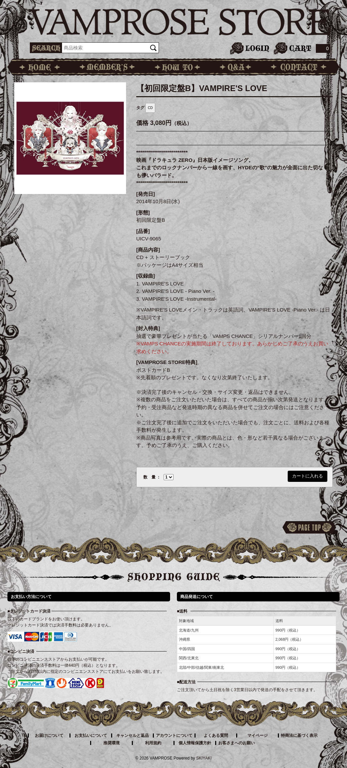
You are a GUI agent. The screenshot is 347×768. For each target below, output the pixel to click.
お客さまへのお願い (236, 743)
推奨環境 (111, 743)
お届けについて (49, 735)
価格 (142, 123)
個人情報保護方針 (195, 743)
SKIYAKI (204, 758)
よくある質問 (216, 735)
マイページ (257, 735)
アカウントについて (174, 735)
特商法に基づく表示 (299, 735)
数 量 (149, 477)
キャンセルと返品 (132, 735)
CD (150, 108)
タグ (140, 107)
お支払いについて (91, 735)
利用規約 (153, 743)
